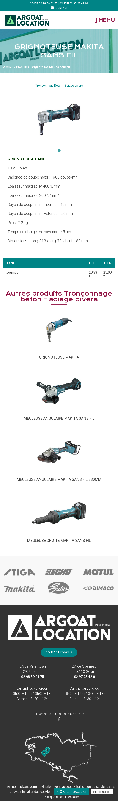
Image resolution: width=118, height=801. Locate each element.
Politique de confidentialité (61, 797)
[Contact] (59, 8)
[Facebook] (59, 719)
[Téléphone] (48, 3)
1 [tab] (59, 151)
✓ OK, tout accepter (71, 791)
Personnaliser (101, 791)
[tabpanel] (59, 120)
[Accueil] (27, 20)
